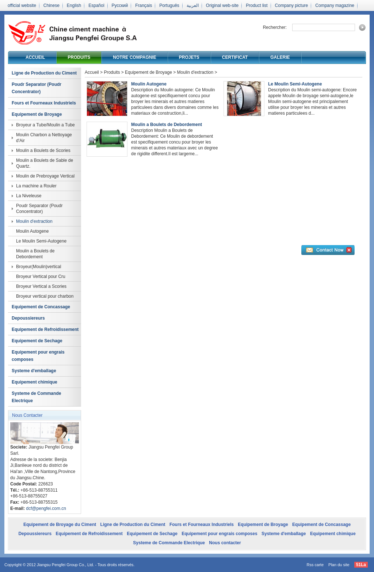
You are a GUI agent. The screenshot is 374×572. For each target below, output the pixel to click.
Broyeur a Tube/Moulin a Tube (45, 124)
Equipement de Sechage (37, 340)
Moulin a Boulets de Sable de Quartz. (44, 163)
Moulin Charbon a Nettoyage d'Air (44, 137)
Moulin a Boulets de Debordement (35, 253)
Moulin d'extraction (34, 221)
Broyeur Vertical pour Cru (40, 276)
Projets (189, 57)
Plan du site (338, 565)
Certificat (235, 57)
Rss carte (315, 565)
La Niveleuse (28, 195)
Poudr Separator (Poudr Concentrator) (36, 88)
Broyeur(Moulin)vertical (38, 266)
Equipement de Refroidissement (45, 329)
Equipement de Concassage (41, 306)
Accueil (35, 57)
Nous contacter (225, 542)
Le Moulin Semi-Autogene (41, 241)
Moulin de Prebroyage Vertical (45, 176)
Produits (79, 57)
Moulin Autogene (32, 231)
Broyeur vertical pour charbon (44, 296)
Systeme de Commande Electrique (36, 397)
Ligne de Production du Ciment (44, 73)
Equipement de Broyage (37, 114)
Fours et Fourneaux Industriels (44, 103)
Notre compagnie (134, 57)
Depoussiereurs (28, 318)
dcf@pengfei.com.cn (46, 508)
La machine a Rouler (36, 185)
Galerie (280, 57)
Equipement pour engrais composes (38, 356)
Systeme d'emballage (34, 370)
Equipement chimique (34, 382)
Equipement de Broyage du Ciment (59, 524)
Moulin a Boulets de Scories (43, 150)
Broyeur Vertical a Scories (41, 286)
